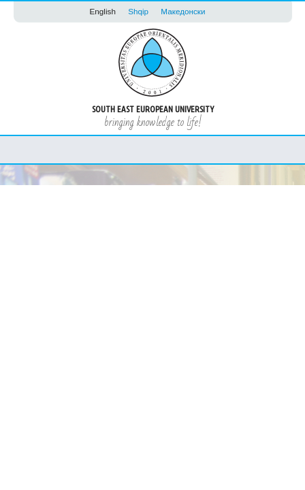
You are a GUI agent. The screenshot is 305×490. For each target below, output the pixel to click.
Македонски (183, 11)
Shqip (138, 11)
